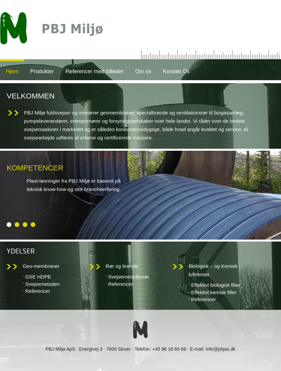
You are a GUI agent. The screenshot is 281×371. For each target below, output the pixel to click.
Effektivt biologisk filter (216, 285)
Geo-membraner (41, 266)
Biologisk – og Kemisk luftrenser (213, 270)
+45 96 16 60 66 (169, 349)
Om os (143, 71)
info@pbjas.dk (220, 349)
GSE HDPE (38, 276)
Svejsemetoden (42, 284)
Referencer (37, 291)
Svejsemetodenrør (128, 276)
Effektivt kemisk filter (214, 292)
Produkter (42, 71)
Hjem (12, 71)
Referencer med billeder (95, 71)
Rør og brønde (122, 266)
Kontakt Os (176, 71)
